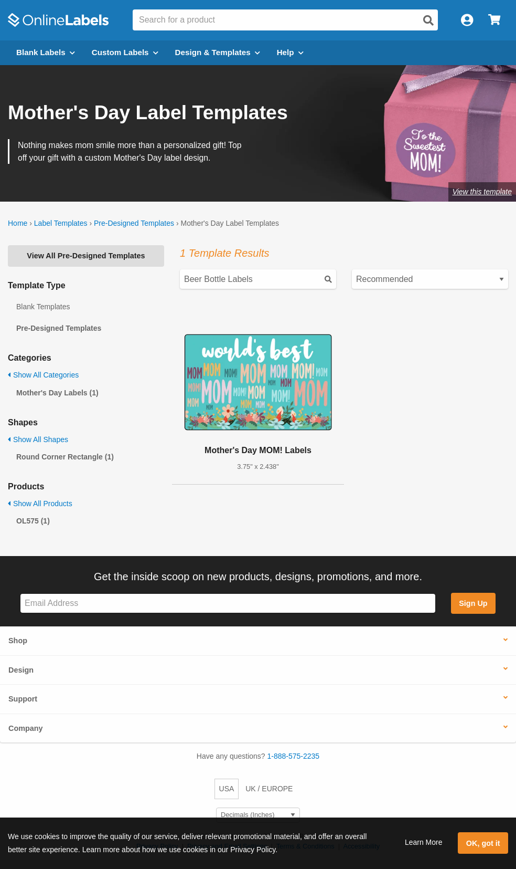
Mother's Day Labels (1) (57, 393)
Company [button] (25, 728)
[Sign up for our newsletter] (227, 603)
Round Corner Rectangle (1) (65, 457)
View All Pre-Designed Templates (86, 256)
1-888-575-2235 (293, 756)
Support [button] (22, 699)
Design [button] (21, 670)
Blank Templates (43, 306)
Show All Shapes (38, 439)
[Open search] (428, 20)
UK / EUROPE (269, 788)
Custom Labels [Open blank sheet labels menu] (125, 52)
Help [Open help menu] (290, 52)
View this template (482, 191)
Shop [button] (17, 640)
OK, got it (483, 843)
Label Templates (61, 223)
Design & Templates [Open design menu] (217, 52)
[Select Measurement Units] (258, 815)
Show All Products (40, 503)
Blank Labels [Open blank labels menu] (45, 52)
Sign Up (473, 603)
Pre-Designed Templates (134, 223)
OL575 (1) (33, 521)
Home (17, 223)
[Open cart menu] (494, 20)
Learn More (424, 842)
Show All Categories (43, 375)
